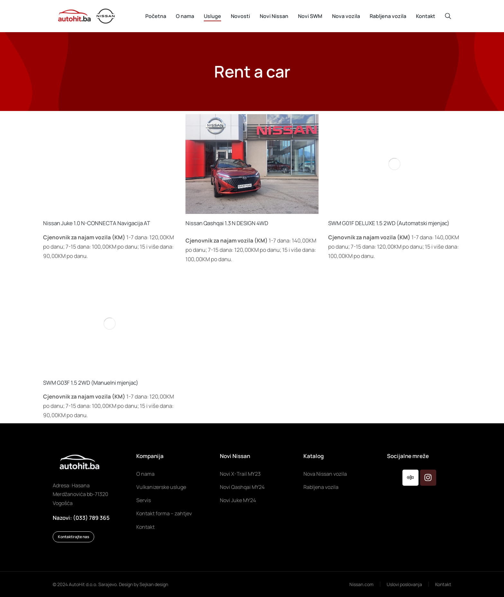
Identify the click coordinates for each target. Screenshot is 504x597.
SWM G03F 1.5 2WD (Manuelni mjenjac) (90, 382)
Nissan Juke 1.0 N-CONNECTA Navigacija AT (96, 223)
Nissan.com (361, 584)
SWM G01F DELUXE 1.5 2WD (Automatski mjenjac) (388, 223)
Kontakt (443, 584)
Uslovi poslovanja (404, 584)
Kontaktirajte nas (73, 536)
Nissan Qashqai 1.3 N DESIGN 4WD (226, 223)
